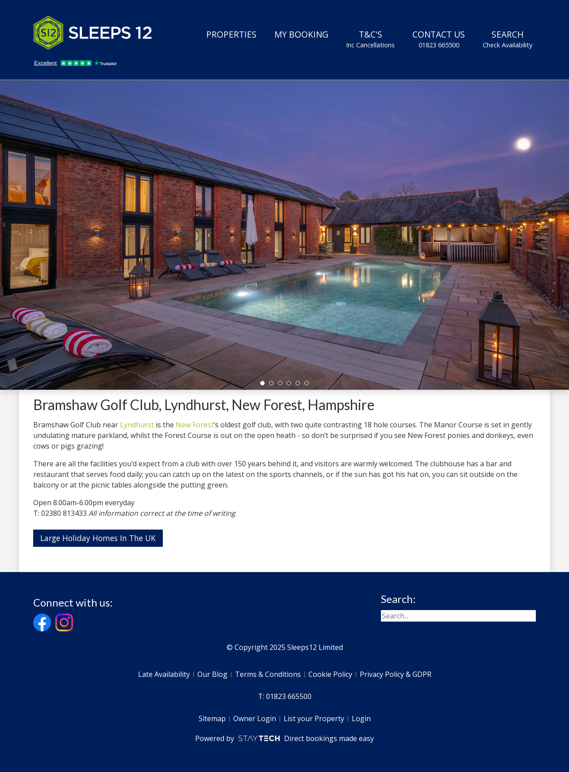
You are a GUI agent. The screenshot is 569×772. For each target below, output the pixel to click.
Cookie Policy (330, 674)
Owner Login (254, 718)
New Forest (195, 425)
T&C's (370, 39)
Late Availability (164, 674)
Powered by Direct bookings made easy (284, 738)
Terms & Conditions (268, 674)
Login (361, 718)
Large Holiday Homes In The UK (98, 538)
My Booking (301, 34)
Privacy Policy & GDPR (395, 674)
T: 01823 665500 (284, 696)
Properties (231, 34)
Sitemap (212, 718)
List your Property (314, 718)
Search (507, 39)
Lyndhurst (137, 425)
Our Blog (212, 674)
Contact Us (438, 39)
